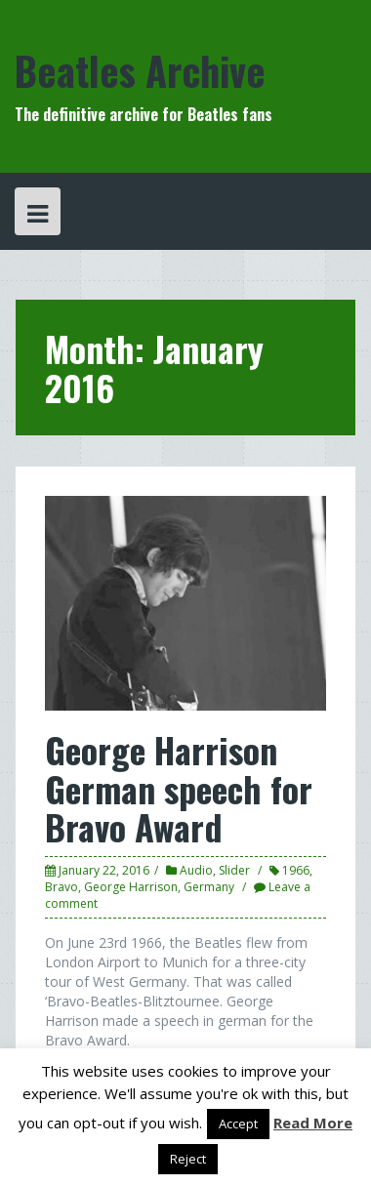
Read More (312, 1122)
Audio (196, 870)
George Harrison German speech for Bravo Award (178, 787)
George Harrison (131, 887)
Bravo (61, 887)
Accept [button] (238, 1123)
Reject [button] (188, 1158)
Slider (234, 870)
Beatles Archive (140, 70)
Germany (209, 887)
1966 (295, 870)
